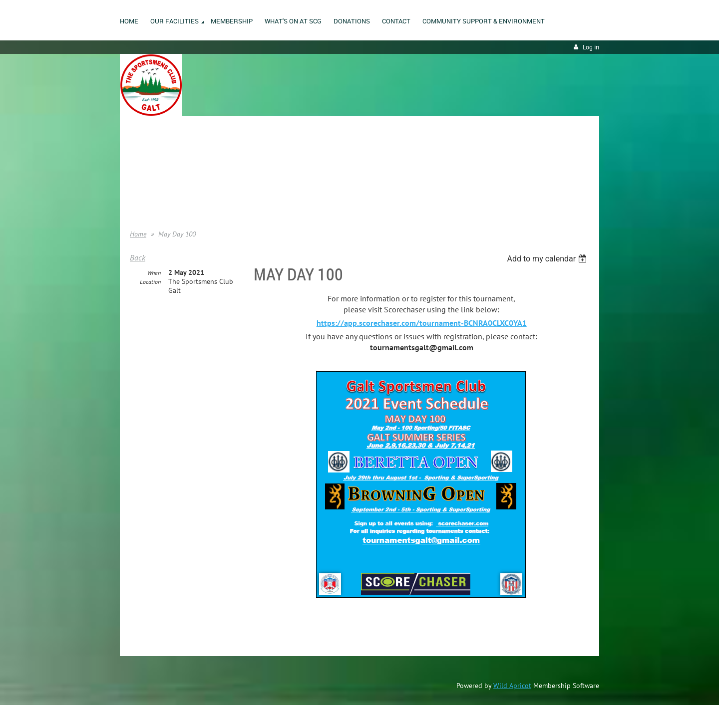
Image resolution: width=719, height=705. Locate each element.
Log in (591, 47)
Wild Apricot (512, 685)
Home (138, 154)
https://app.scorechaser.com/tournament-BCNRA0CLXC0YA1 (422, 323)
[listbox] (548, 258)
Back (137, 257)
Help (136, 199)
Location (150, 281)
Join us (140, 169)
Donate (140, 184)
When (154, 272)
